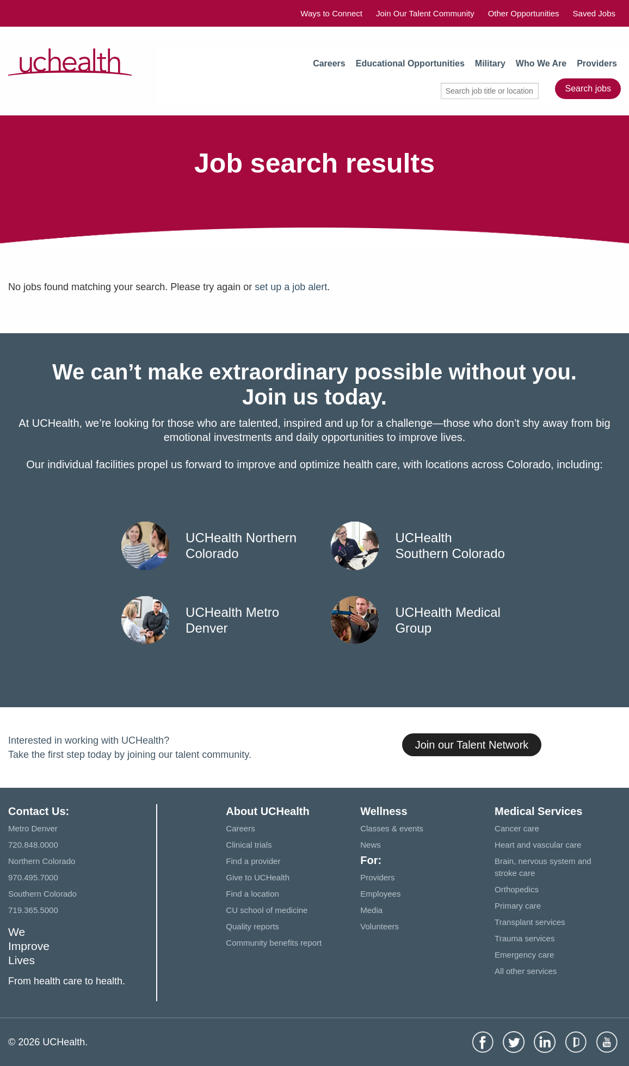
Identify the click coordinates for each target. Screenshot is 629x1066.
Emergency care (524, 954)
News (370, 844)
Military (490, 63)
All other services (526, 971)
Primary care (518, 905)
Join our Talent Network (472, 745)
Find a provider (253, 861)
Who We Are (541, 63)
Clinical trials (249, 844)
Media (371, 910)
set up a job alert (291, 286)
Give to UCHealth (257, 877)
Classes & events (391, 828)
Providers (597, 63)
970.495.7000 (33, 877)
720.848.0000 (33, 844)
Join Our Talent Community (425, 13)
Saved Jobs (594, 13)
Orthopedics (517, 889)
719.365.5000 (33, 910)
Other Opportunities (523, 13)
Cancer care (517, 828)
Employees (380, 893)
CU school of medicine (266, 910)
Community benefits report (274, 942)
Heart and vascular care (538, 844)
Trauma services (524, 938)
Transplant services (530, 922)
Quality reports (252, 926)
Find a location (252, 893)
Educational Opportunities (410, 63)
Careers (329, 63)
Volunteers (379, 926)
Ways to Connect (331, 13)
